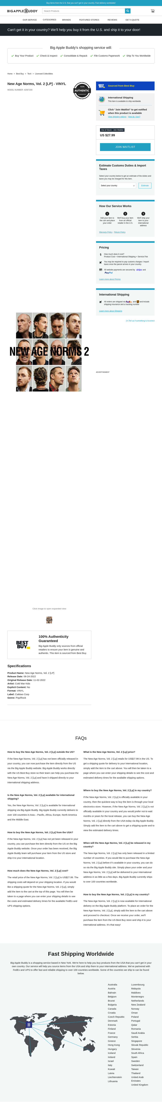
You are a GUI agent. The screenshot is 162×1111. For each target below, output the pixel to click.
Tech (29, 74)
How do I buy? (134, 117)
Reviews (112, 19)
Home (9, 74)
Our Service (30, 19)
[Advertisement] (125, 348)
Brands (66, 19)
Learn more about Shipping (110, 311)
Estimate (145, 185)
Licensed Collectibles (44, 74)
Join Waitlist (125, 147)
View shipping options (117, 117)
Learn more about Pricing (110, 279)
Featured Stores (89, 19)
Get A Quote (132, 19)
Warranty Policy (105, 232)
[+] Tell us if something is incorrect (140, 321)
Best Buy (20, 74)
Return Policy (119, 232)
